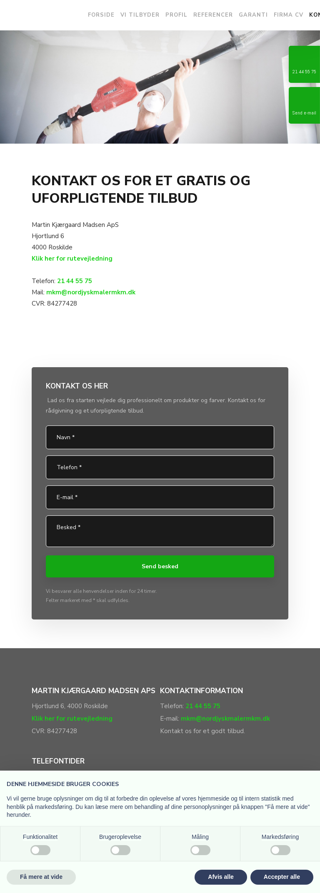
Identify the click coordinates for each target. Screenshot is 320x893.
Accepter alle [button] (282, 876)
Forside (101, 15)
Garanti (253, 15)
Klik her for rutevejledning (72, 258)
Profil (176, 15)
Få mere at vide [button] (41, 876)
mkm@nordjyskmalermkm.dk (225, 718)
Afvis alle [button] (220, 876)
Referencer (213, 15)
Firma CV (288, 15)
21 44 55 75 (74, 281)
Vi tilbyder (140, 15)
